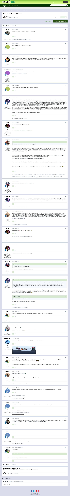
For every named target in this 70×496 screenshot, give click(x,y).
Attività (9, 5)
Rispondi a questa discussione (60, 21)
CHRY (9, 150)
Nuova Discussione (48, 21)
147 (7, 106)
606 (8, 78)
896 (8, 219)
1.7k (8, 147)
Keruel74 (9, 108)
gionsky (7, 43)
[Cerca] (54, 5)
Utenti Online (18, 7)
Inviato (15, 29)
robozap (7, 418)
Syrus (7, 122)
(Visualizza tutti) (20, 481)
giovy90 (7, 387)
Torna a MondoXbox (14, 5)
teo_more (7, 211)
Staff (13, 7)
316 (7, 131)
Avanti (7, 25)
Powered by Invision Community (35, 494)
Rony (7, 311)
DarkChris (7, 139)
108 (7, 333)
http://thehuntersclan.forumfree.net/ (18, 398)
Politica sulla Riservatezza (35, 493)
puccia (8, 16)
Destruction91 (7, 69)
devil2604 (7, 56)
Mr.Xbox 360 (7, 180)
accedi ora (25, 469)
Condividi (57, 17)
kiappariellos (9, 349)
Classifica (22, 7)
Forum (3, 7)
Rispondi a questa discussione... (13, 473)
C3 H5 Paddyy (7, 447)
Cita (15, 36)
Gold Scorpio (7, 97)
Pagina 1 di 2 (14, 25)
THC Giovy (9, 396)
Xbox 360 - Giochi (15, 17)
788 (8, 64)
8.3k (7, 347)
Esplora (4, 6)
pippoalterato (7, 338)
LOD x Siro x (9, 334)
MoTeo (9, 221)
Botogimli (7, 324)
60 (7, 395)
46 (7, 426)
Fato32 (4, 484)
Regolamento (8, 7)
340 (8, 189)
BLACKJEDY (9, 257)
